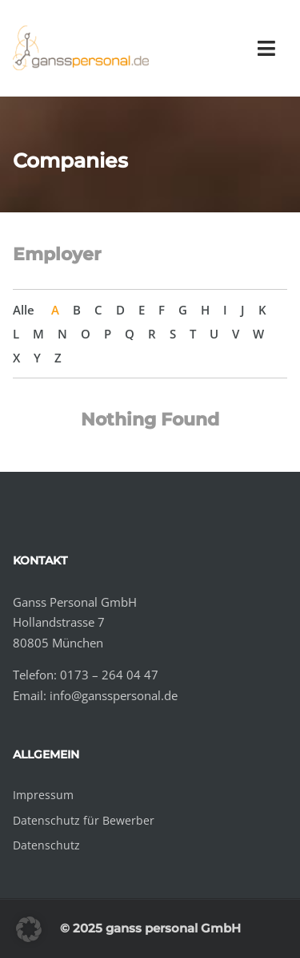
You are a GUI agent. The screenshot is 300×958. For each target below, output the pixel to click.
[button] (29, 929)
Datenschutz (46, 845)
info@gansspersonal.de (114, 695)
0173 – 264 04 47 (109, 675)
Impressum (43, 794)
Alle (23, 310)
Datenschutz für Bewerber (83, 820)
